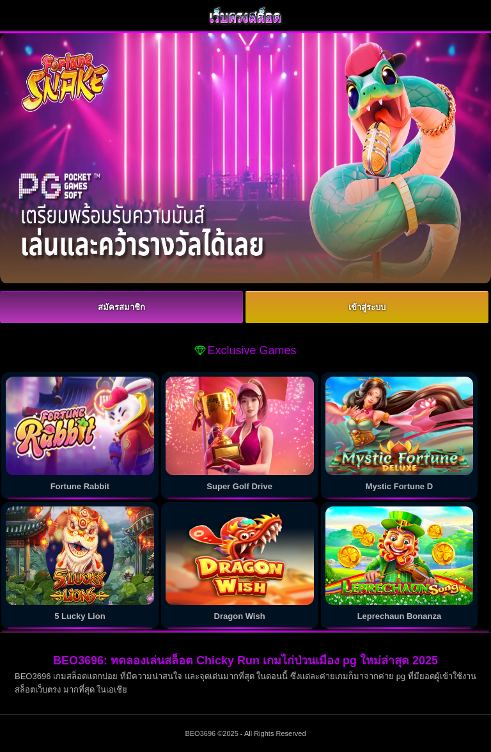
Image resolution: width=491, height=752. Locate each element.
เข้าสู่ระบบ (367, 307)
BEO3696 (200, 733)
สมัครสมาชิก (121, 307)
